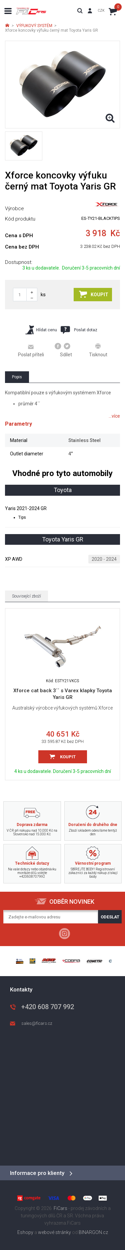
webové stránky (54, 1232)
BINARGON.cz (93, 1232)
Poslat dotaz (79, 330)
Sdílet (63, 350)
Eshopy (25, 1232)
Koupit (93, 294)
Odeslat (110, 916)
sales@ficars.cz (36, 1023)
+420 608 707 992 (47, 1007)
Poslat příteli (31, 350)
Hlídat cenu (41, 330)
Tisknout (98, 350)
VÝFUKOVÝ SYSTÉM (34, 25)
